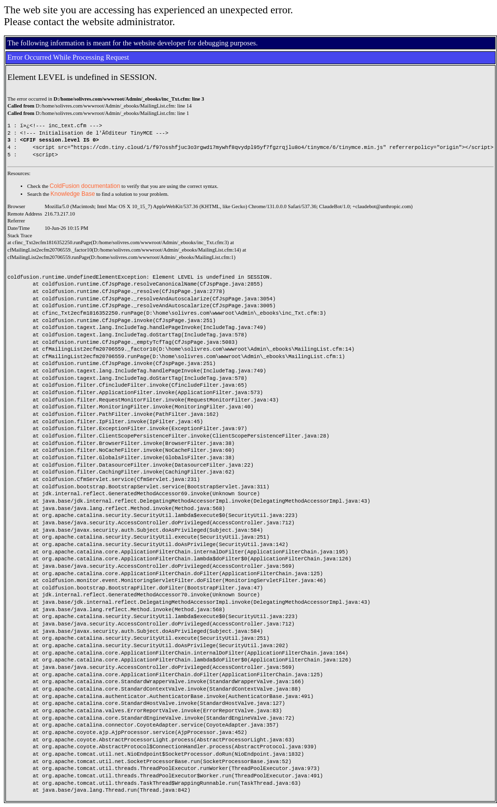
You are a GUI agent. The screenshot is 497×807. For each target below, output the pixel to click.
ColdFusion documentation (85, 186)
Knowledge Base (72, 193)
